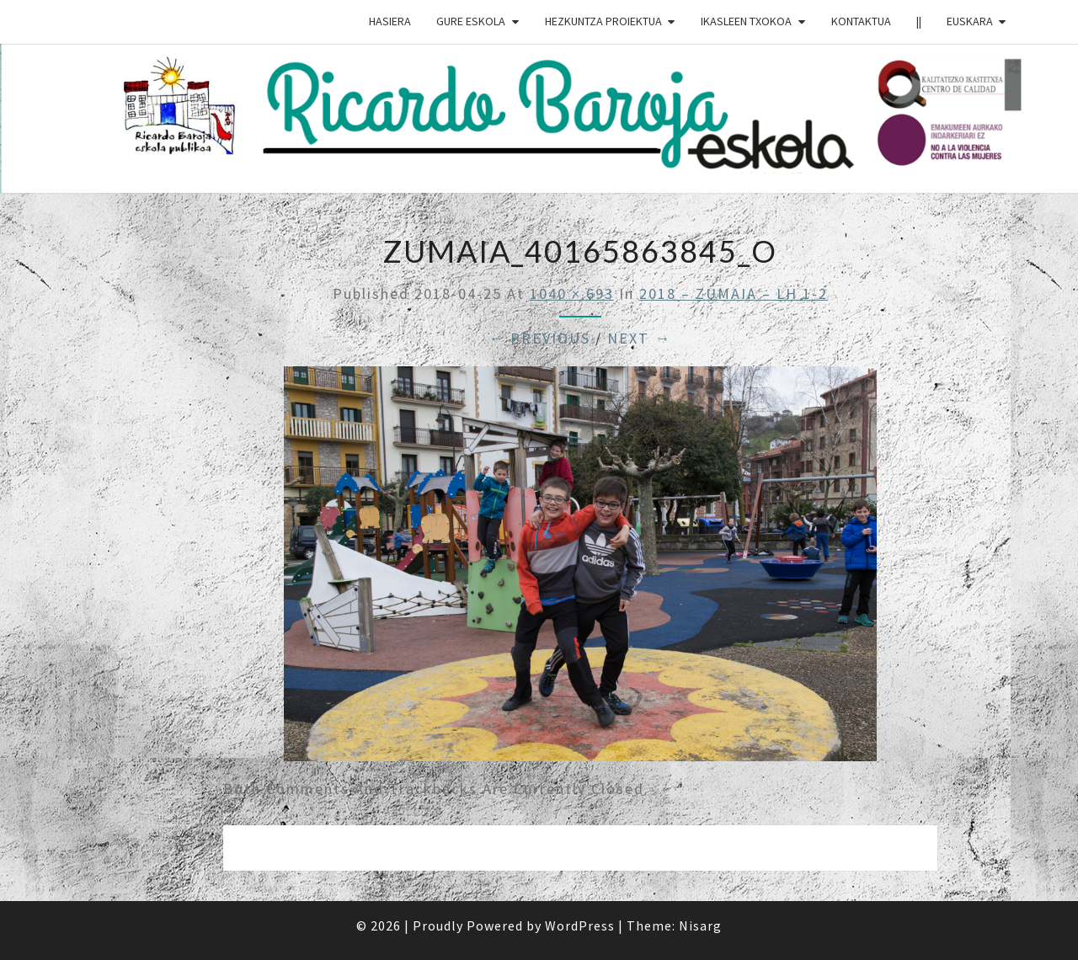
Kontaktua (861, 21)
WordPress (580, 925)
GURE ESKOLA (470, 21)
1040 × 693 (572, 293)
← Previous (539, 338)
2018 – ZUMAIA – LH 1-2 (733, 293)
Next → (639, 338)
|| (918, 21)
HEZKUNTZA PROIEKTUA (603, 21)
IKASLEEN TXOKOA (746, 21)
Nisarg (700, 925)
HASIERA (390, 21)
